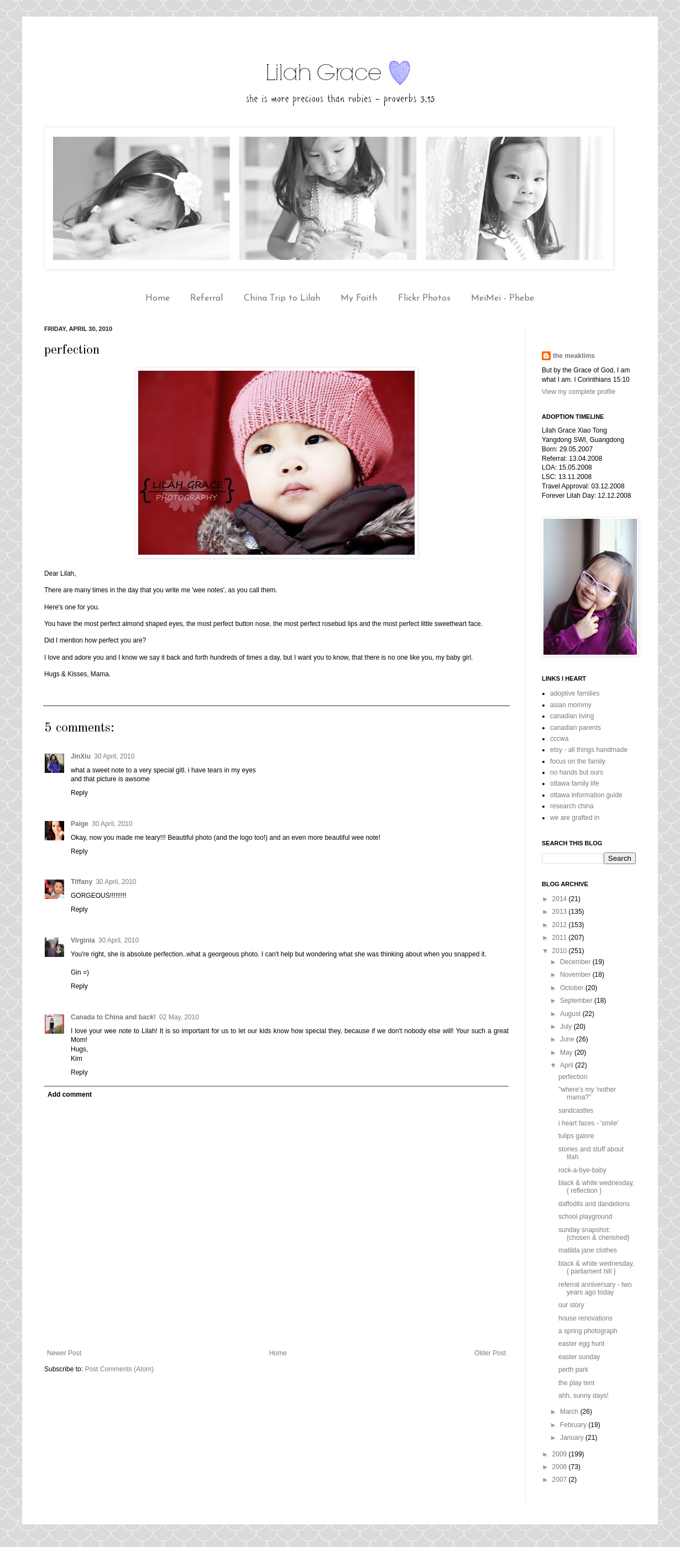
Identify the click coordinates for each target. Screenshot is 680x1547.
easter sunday (579, 1357)
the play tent (576, 1383)
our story (571, 1305)
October (572, 988)
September (577, 1000)
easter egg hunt (581, 1344)
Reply (79, 793)
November (576, 974)
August (571, 1014)
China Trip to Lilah (282, 298)
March (570, 1412)
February (574, 1425)
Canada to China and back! (113, 1017)
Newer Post (64, 1353)
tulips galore (576, 1136)
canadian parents (575, 728)
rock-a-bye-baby (582, 1170)
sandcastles (575, 1110)
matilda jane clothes (587, 1250)
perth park (573, 1370)
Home (157, 298)
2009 (560, 1454)
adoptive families (574, 693)
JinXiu (81, 756)
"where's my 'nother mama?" (587, 1093)
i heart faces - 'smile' (588, 1123)
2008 (560, 1467)
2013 (560, 911)
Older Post (490, 1353)
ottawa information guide (586, 795)
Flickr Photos (424, 298)
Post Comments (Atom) (119, 1369)
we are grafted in (574, 818)
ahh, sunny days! (583, 1395)
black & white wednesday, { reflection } (596, 1187)
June (568, 1039)
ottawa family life (574, 783)
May (567, 1052)
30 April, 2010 (114, 756)
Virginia (83, 940)
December (576, 962)
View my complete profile (578, 392)
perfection (573, 1077)
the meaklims (574, 356)
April (567, 1065)
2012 (560, 925)
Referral (206, 298)
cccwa (559, 739)
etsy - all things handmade (588, 750)
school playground (585, 1216)
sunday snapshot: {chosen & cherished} (593, 1233)
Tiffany (81, 882)
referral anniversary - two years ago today (595, 1288)
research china (572, 806)
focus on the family (577, 761)
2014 (560, 899)
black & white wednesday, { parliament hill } (596, 1267)
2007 (560, 1479)
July (567, 1026)
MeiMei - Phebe (502, 298)
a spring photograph (588, 1331)
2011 (560, 937)
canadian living (572, 716)
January (572, 1437)
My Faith (359, 298)
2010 (560, 951)
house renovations (585, 1318)
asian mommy (571, 705)
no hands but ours (576, 772)
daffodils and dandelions (594, 1204)
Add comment (70, 1094)
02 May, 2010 (179, 1017)
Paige (79, 824)
